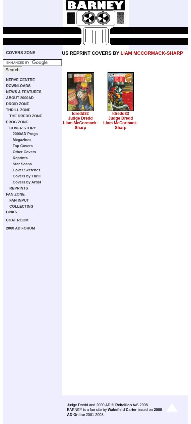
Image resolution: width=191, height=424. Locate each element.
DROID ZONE (17, 104)
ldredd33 (120, 113)
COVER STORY (22, 128)
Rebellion (123, 405)
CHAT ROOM (17, 220)
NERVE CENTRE (20, 80)
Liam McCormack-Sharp (80, 125)
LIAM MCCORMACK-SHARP (152, 53)
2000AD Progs (25, 134)
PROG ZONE (17, 122)
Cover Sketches (27, 170)
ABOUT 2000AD (20, 98)
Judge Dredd (80, 118)
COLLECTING (21, 206)
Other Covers (24, 152)
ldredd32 (80, 113)
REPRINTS (18, 188)
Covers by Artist (27, 182)
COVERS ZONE (20, 52)
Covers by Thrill (27, 176)
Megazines (22, 140)
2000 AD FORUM (20, 228)
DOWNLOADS (18, 86)
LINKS (11, 212)
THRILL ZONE (18, 110)
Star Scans (22, 164)
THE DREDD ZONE (25, 116)
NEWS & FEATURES (24, 92)
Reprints (20, 158)
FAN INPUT (19, 200)
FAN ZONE (15, 194)
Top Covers (23, 146)
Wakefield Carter (122, 410)
